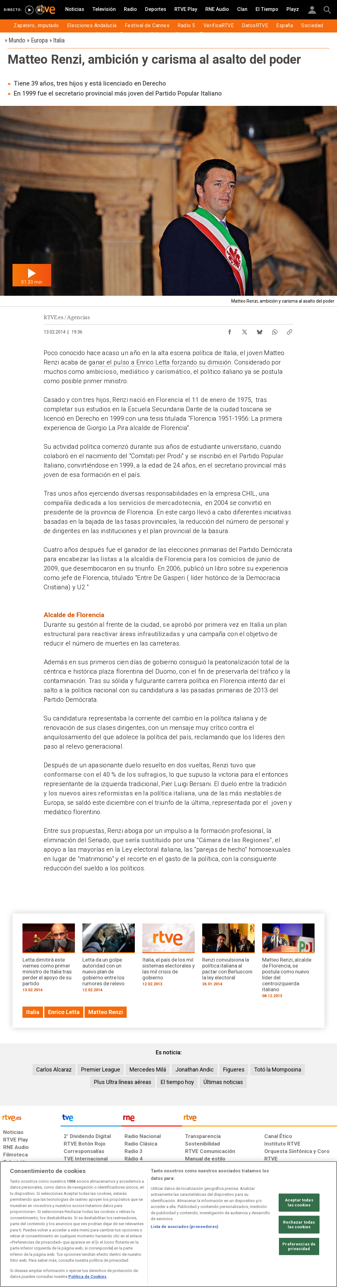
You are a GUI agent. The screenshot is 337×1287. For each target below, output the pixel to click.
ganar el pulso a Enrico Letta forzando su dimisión (160, 362)
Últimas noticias (223, 1082)
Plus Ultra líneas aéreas (122, 1082)
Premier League (100, 1069)
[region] (168, 1224)
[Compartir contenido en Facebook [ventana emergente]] (229, 330)
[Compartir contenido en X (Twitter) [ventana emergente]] (244, 330)
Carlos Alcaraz (54, 1069)
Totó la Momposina (277, 1069)
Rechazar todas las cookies (299, 1224)
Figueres (234, 1069)
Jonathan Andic (194, 1069)
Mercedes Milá (147, 1069)
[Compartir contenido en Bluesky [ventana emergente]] (259, 330)
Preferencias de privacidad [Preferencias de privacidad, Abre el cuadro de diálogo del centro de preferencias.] (298, 1246)
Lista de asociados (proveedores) (184, 1226)
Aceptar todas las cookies (299, 1202)
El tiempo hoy (177, 1082)
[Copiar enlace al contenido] (289, 330)
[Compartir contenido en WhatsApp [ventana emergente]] (274, 330)
